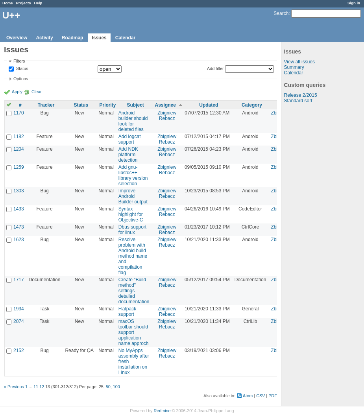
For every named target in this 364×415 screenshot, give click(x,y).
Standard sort (298, 100)
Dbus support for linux (132, 229)
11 (35, 386)
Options (20, 78)
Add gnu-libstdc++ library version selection (133, 175)
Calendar (125, 38)
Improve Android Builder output (133, 196)
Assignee (165, 105)
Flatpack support (127, 311)
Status (21, 68)
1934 (18, 309)
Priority (107, 105)
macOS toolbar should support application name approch (133, 332)
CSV (260, 395)
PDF (272, 395)
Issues (99, 38)
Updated (208, 105)
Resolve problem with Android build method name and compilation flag (132, 256)
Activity (44, 38)
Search (280, 13)
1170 (18, 113)
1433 (18, 209)
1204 (18, 149)
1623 (18, 239)
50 (108, 386)
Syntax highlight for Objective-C (130, 214)
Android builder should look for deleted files (133, 121)
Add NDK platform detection (128, 154)
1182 (18, 136)
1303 (18, 191)
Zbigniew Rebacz (166, 115)
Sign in (353, 3)
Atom (248, 395)
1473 (18, 227)
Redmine (161, 410)
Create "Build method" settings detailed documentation (134, 290)
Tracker (46, 105)
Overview (16, 38)
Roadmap (72, 38)
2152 (18, 350)
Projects (23, 3)
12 (41, 386)
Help (38, 3)
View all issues (299, 62)
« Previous (14, 386)
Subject (135, 105)
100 (116, 386)
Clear (36, 91)
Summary (294, 67)
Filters (19, 61)
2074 (18, 321)
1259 (18, 167)
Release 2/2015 (300, 95)
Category (252, 105)
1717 (18, 279)
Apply (17, 91)
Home (7, 3)
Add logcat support (129, 139)
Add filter (215, 68)
